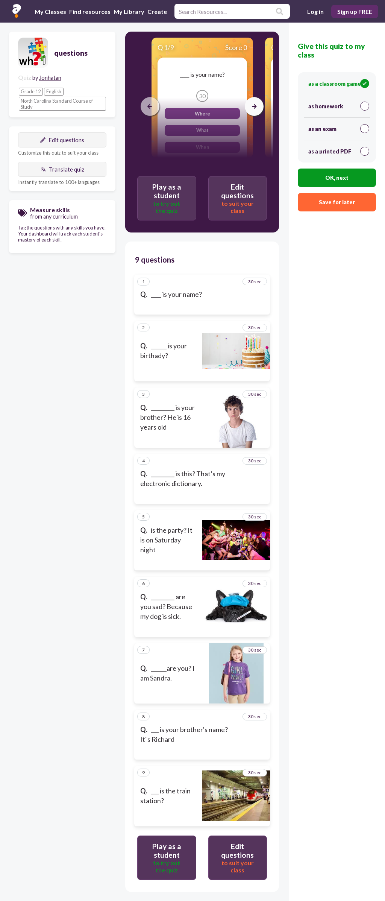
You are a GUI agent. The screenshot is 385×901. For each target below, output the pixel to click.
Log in (315, 11)
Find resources (90, 11)
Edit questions (62, 140)
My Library (129, 11)
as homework (338, 106)
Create (157, 11)
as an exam (338, 128)
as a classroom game (338, 83)
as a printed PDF (338, 151)
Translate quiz (62, 169)
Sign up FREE (354, 11)
